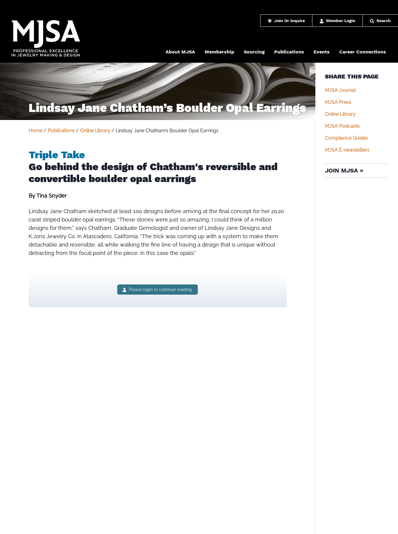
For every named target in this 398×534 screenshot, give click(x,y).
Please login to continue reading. (157, 289)
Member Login (337, 20)
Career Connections (362, 52)
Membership (219, 52)
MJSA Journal (340, 90)
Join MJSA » (344, 170)
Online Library (95, 130)
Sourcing (254, 52)
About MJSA (180, 52)
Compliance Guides (346, 138)
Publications (289, 52)
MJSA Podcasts (342, 126)
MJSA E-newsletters (347, 150)
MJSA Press (338, 102)
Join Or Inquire (286, 20)
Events (322, 52)
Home (35, 130)
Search (380, 20)
